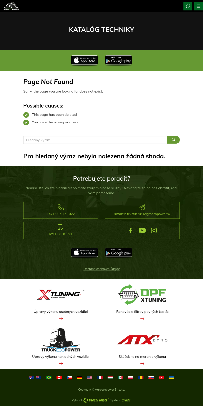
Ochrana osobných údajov (101, 269)
